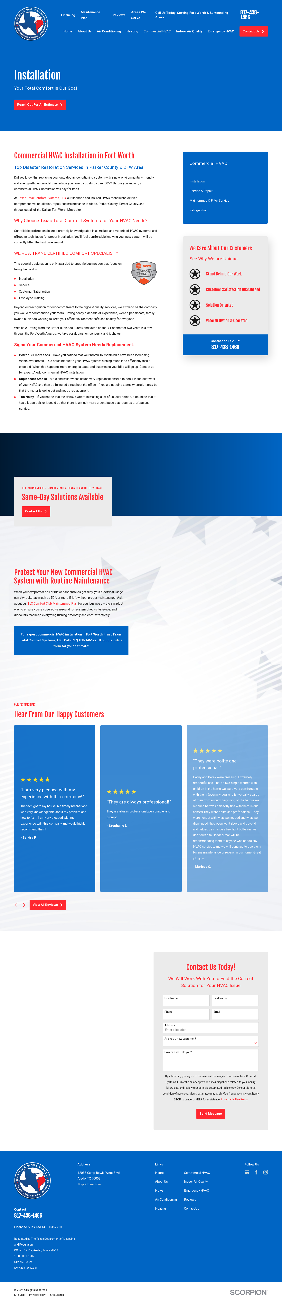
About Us (161, 1154)
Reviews (119, 15)
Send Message (217, 1086)
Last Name (226, 970)
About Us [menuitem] (85, 31)
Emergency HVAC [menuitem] (221, 31)
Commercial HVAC (197, 1145)
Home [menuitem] (67, 31)
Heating (160, 1181)
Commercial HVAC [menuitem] (157, 31)
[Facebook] (256, 1144)
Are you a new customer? (186, 1011)
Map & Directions (90, 1157)
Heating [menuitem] (132, 31)
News (159, 1163)
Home (159, 1145)
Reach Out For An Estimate (40, 104)
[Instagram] (265, 1144)
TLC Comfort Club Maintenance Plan (46, 603)
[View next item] (24, 877)
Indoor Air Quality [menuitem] (189, 31)
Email (223, 984)
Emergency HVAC (196, 1163)
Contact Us (254, 31)
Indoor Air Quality (196, 1154)
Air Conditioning (166, 1172)
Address (176, 997)
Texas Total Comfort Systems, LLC (42, 198)
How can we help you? (184, 1024)
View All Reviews (48, 877)
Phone (175, 984)
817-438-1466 (249, 15)
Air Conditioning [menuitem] (109, 31)
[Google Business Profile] (247, 1144)
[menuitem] (225, 181)
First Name (177, 970)
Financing (68, 15)
